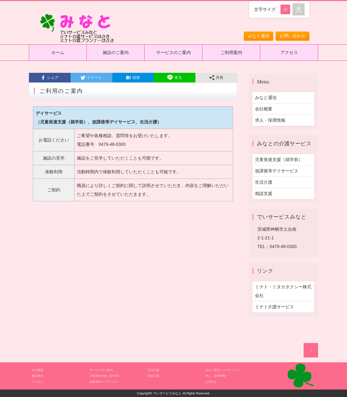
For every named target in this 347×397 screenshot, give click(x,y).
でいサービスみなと (167, 393)
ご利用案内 (231, 52)
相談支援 (263, 193)
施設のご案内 (116, 52)
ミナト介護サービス (274, 306)
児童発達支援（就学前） (279, 159)
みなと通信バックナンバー (222, 370)
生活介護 (263, 182)
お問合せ (211, 382)
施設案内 (37, 375)
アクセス (289, 52)
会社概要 (263, 109)
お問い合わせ (293, 36)
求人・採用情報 (270, 120)
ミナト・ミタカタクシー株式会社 (283, 291)
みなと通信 (258, 36)
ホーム (57, 52)
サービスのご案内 (173, 52)
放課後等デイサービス (276, 170)
